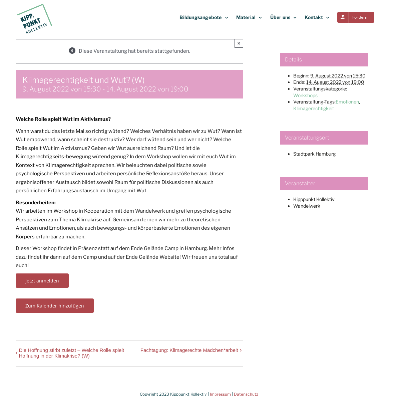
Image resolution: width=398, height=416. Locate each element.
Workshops (305, 95)
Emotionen (347, 102)
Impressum (220, 394)
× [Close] (239, 43)
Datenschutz (246, 394)
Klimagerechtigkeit (313, 108)
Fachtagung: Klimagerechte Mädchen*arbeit (189, 350)
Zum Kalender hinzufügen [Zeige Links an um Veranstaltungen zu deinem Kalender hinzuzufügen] (54, 305)
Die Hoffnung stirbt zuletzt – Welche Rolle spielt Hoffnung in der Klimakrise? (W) (71, 353)
